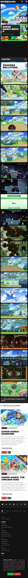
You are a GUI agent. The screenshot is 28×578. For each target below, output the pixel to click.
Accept (10, 574)
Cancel (17, 574)
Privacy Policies (10, 570)
